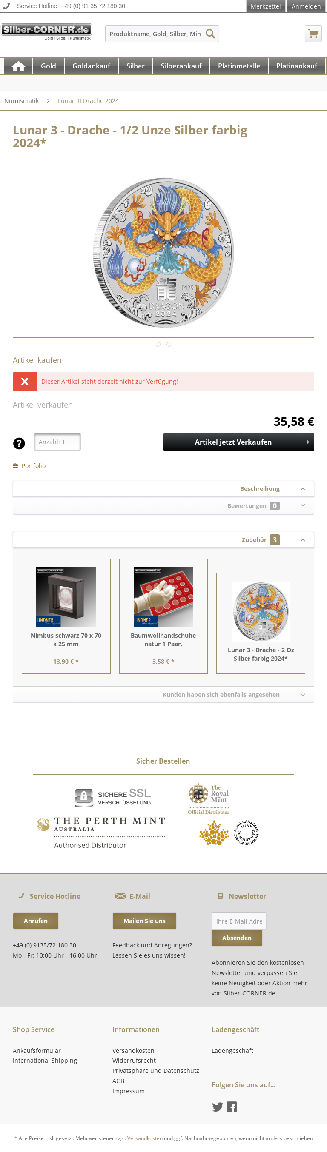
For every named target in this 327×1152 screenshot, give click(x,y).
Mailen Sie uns (144, 921)
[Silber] (135, 66)
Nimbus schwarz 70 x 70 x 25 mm (66, 639)
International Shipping (45, 1060)
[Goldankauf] (91, 66)
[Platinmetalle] (239, 66)
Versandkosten (133, 1050)
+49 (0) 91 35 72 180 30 (93, 6)
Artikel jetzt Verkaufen (252, 441)
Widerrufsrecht (134, 1060)
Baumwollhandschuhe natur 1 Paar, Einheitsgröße (163, 639)
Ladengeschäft (232, 1050)
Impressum (128, 1091)
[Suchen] (210, 33)
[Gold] (48, 66)
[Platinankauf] (297, 66)
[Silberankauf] (181, 66)
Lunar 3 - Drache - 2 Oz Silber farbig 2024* (261, 654)
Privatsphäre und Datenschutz (155, 1070)
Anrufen (36, 921)
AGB (118, 1081)
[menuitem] (162, 37)
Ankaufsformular (37, 1050)
